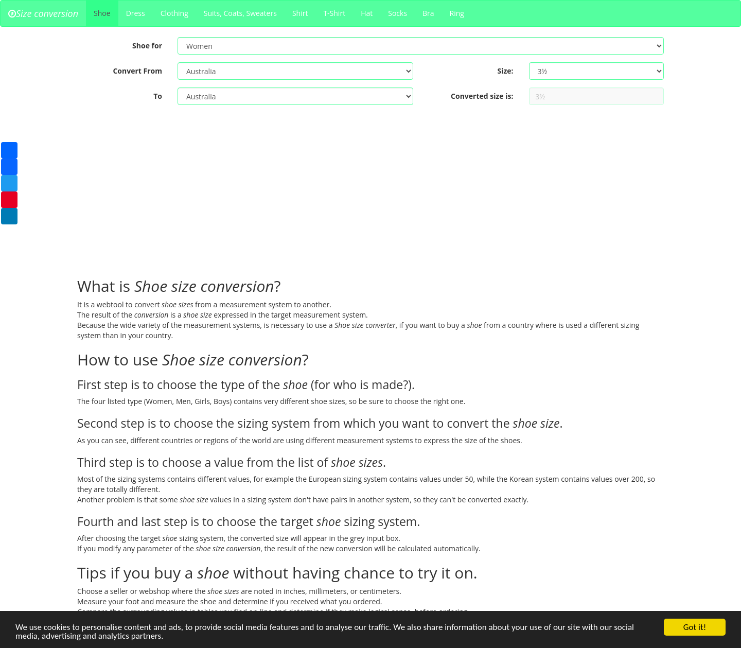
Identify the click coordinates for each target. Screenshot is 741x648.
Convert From (137, 71)
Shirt (300, 13)
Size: (505, 71)
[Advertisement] (370, 195)
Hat (367, 13)
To (157, 96)
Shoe (102, 13)
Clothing (174, 13)
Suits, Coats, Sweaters (240, 13)
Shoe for (147, 45)
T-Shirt (334, 13)
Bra (428, 13)
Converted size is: (482, 96)
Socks (397, 13)
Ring (457, 13)
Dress (135, 13)
